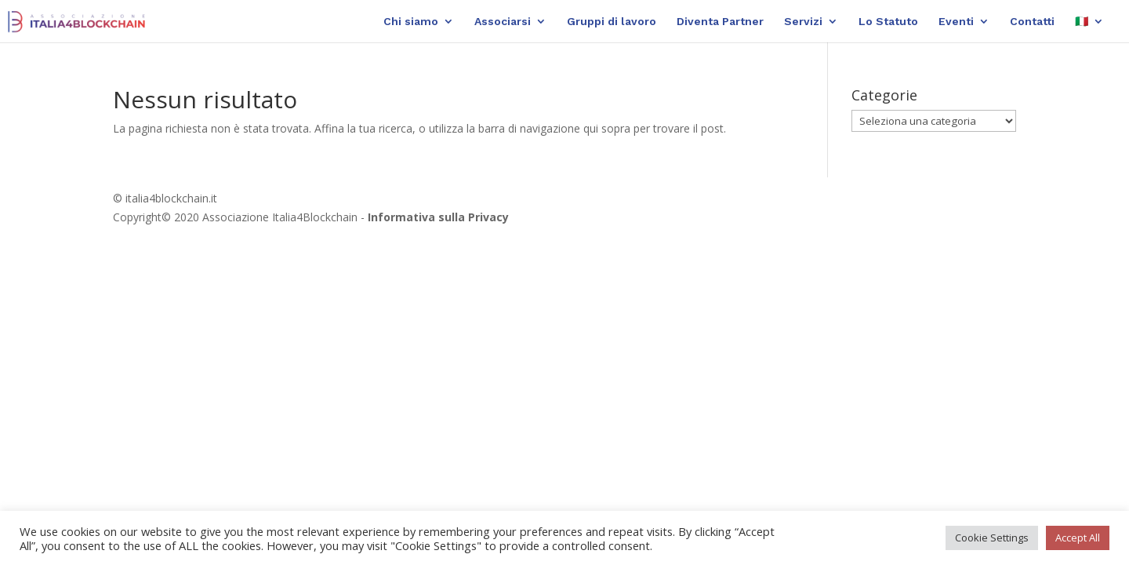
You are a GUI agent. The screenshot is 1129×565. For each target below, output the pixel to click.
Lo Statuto (888, 21)
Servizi (803, 21)
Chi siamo (410, 21)
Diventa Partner (720, 21)
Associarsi (502, 21)
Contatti (1032, 21)
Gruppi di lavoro (611, 21)
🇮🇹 (1081, 21)
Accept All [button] (1077, 537)
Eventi (956, 21)
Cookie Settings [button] (992, 537)
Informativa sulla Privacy (438, 217)
